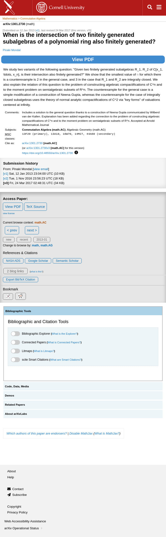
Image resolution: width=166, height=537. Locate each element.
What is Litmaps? (44, 351)
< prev (12, 230)
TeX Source (35, 207)
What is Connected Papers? (64, 342)
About (11, 471)
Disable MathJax (81, 433)
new (8, 239)
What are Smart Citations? (65, 359)
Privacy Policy (17, 512)
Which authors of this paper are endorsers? (37, 433)
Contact (18, 489)
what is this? (36, 271)
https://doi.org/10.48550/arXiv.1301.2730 (47, 152)
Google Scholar (38, 260)
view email (41, 169)
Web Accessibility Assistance (25, 521)
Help (10, 477)
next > (32, 230)
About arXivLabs (16, 413)
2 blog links (15, 271)
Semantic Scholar (67, 260)
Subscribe (19, 495)
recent (24, 239)
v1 (37, 30)
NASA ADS (13, 260)
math (35, 245)
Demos (9, 395)
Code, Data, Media (17, 386)
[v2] (5, 178)
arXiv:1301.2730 (32, 143)
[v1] (5, 173)
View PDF (83, 59)
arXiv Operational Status (23, 528)
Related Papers (15, 404)
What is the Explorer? (64, 333)
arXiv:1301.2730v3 (38, 147)
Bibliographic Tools (18, 311)
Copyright (14, 506)
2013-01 (41, 239)
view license (9, 213)
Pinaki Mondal (12, 49)
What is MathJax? (106, 433)
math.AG (47, 245)
